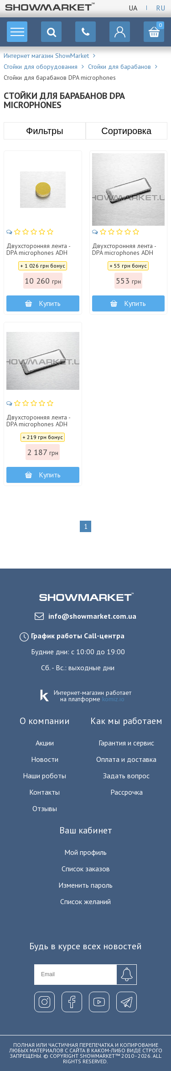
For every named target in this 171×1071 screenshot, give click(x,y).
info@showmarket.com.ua (85, 616)
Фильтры (44, 131)
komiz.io (113, 699)
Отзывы (44, 808)
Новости (44, 759)
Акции (45, 742)
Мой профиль (85, 852)
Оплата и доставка (126, 759)
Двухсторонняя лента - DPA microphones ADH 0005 (38, 424)
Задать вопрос (126, 775)
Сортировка (126, 131)
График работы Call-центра (77, 635)
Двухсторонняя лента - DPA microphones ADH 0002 (38, 253)
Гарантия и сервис (126, 742)
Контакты (44, 792)
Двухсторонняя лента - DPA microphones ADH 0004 (124, 253)
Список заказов (86, 868)
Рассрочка (126, 792)
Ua (133, 7)
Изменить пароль (85, 885)
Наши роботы (44, 775)
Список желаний (85, 901)
